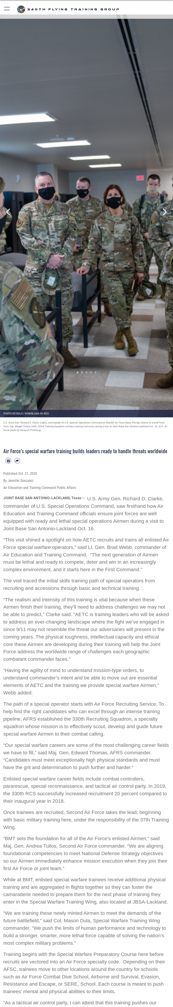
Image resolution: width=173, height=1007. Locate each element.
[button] (7, 9)
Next (164, 212)
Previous (8, 212)
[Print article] (8, 461)
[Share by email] (17, 461)
